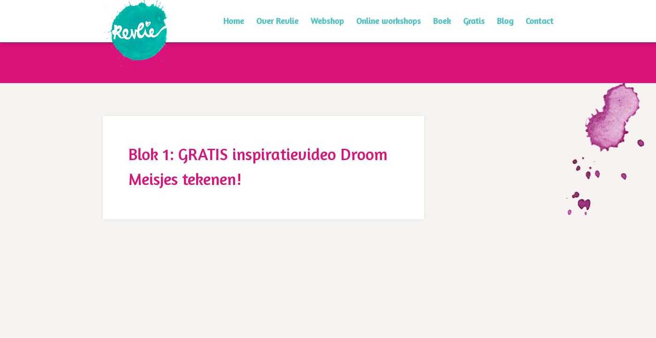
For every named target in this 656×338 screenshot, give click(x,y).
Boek (442, 20)
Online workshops (388, 20)
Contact (539, 20)
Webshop (327, 20)
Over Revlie (277, 20)
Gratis (474, 20)
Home (233, 20)
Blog (505, 20)
